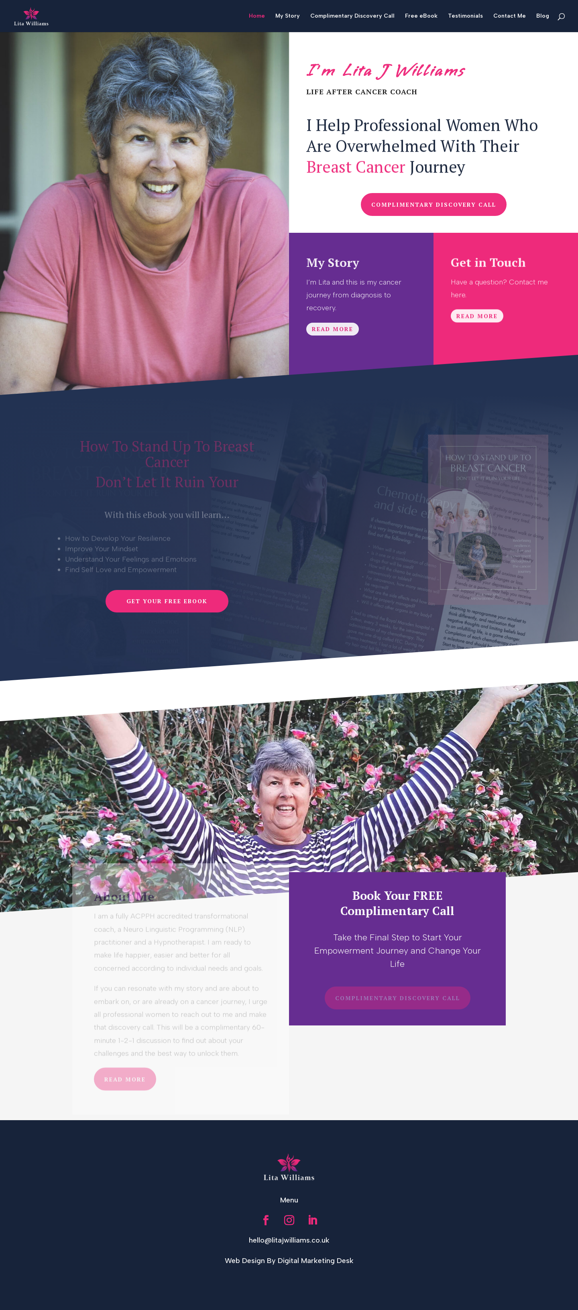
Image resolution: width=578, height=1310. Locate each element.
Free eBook (421, 16)
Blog (542, 16)
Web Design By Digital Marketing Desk (289, 1260)
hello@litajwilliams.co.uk (289, 1240)
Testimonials (465, 16)
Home (257, 16)
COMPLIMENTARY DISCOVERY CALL (433, 204)
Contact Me (509, 16)
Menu (289, 1200)
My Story (287, 16)
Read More (332, 332)
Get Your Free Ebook (167, 601)
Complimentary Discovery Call (352, 16)
